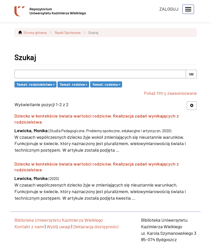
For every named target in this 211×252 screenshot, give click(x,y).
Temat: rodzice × (73, 84)
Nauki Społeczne (68, 32)
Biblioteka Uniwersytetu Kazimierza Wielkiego (58, 220)
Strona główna (35, 32)
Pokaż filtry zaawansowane (170, 93)
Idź (191, 74)
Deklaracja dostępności (96, 226)
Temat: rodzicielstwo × (35, 84)
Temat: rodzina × (106, 84)
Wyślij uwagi (58, 226)
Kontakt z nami (29, 226)
